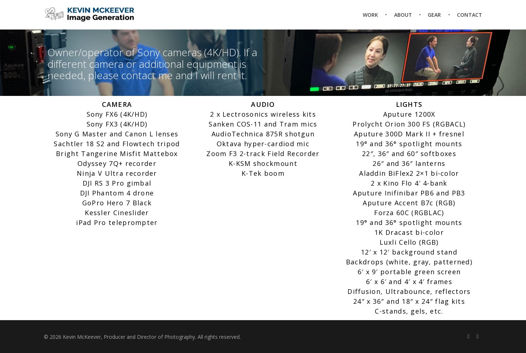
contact (139, 75)
